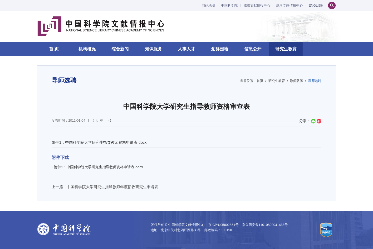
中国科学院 (229, 5)
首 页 (54, 49)
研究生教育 (286, 49)
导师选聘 (314, 81)
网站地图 (208, 5)
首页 (260, 81)
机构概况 (87, 49)
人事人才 (186, 49)
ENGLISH (316, 5)
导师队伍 (296, 81)
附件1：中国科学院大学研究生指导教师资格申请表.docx (99, 142)
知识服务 (153, 49)
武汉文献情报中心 (289, 5)
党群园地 (219, 49)
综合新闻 (120, 49)
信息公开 (252, 49)
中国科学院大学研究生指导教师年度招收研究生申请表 (112, 187)
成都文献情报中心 (257, 5)
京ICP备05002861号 (223, 225)
